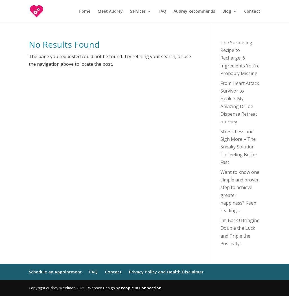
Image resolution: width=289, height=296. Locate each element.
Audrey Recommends (194, 11)
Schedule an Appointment (55, 272)
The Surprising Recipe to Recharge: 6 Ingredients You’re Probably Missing (240, 58)
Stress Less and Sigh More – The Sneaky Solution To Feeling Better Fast (238, 146)
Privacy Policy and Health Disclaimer (166, 272)
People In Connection (141, 287)
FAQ (162, 11)
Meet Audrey (110, 11)
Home (84, 11)
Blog (226, 11)
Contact (252, 11)
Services (138, 11)
